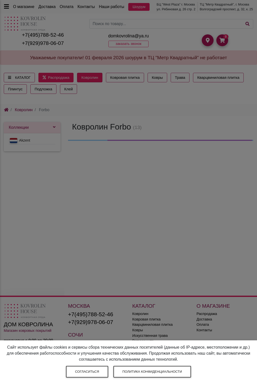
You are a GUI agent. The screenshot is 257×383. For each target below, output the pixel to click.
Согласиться (87, 371)
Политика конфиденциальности (152, 371)
